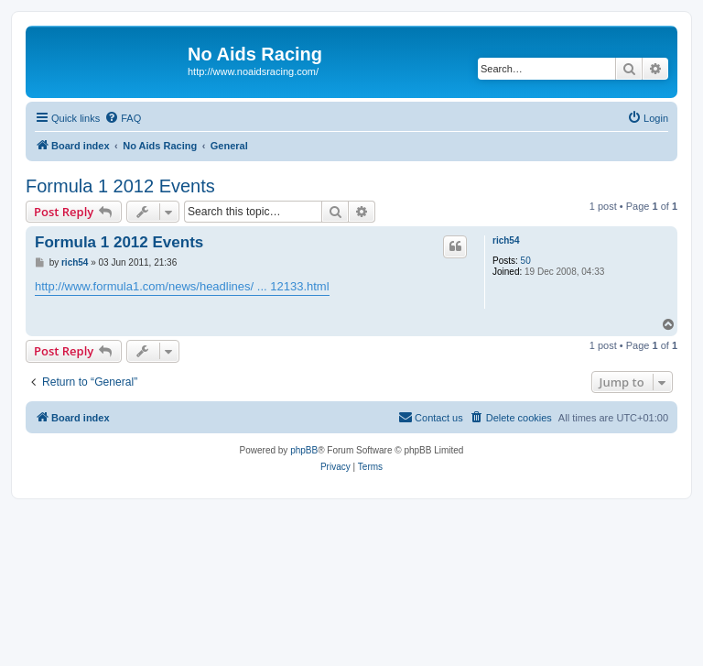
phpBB (304, 450)
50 (526, 261)
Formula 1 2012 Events (120, 186)
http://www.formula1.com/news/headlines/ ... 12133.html (182, 286)
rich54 (505, 240)
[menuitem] (122, 118)
